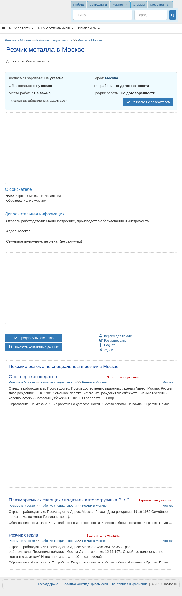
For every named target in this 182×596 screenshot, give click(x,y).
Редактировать (112, 340)
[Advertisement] (91, 148)
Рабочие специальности (54, 40)
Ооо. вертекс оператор (33, 376)
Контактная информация (129, 584)
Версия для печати (115, 336)
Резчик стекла (23, 535)
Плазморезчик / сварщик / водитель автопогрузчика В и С (69, 499)
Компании (89, 28)
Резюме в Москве (18, 40)
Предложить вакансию (33, 338)
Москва (111, 78)
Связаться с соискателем (148, 102)
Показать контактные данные (33, 347)
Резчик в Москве (90, 40)
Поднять (107, 345)
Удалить (107, 350)
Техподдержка (48, 584)
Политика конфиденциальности (85, 584)
